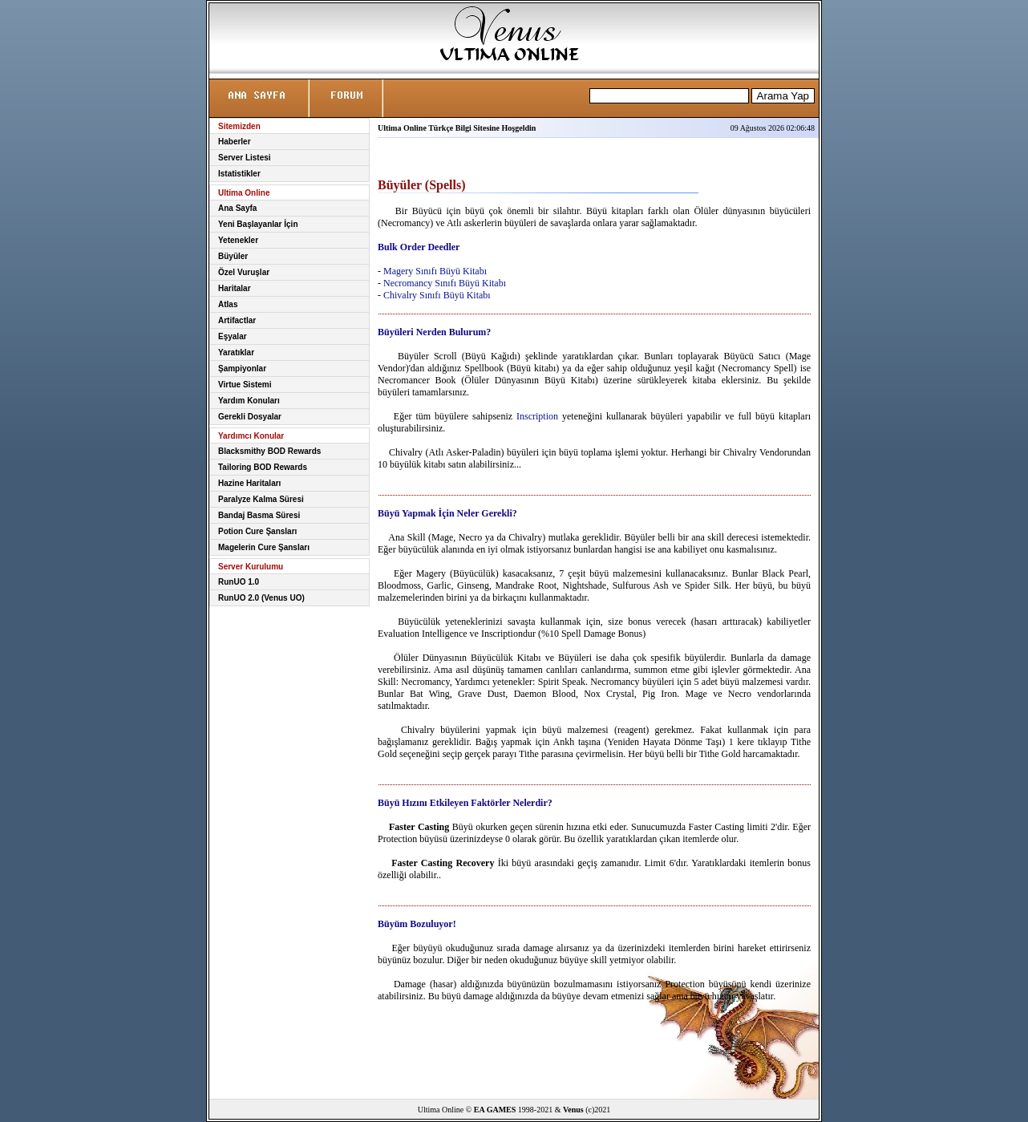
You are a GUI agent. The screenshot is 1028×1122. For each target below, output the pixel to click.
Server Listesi (244, 157)
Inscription (537, 416)
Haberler (234, 141)
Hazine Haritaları (249, 483)
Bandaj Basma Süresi (259, 515)
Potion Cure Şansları (257, 531)
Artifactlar (237, 320)
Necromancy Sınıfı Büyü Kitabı (444, 283)
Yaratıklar (236, 352)
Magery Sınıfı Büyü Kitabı (435, 271)
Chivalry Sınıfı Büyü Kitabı (437, 295)
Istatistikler (239, 173)
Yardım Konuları (249, 400)
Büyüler (233, 256)
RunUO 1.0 (238, 581)
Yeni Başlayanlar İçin (258, 224)
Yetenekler (238, 240)
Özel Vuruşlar (243, 272)
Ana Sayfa (237, 208)
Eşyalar (232, 336)
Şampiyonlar (242, 368)
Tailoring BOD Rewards (262, 467)
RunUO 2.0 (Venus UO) (261, 597)
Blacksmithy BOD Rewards (269, 451)
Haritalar (234, 288)
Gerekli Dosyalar (249, 416)
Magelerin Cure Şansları (264, 547)
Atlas (227, 304)
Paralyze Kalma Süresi (261, 499)
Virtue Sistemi (245, 384)
